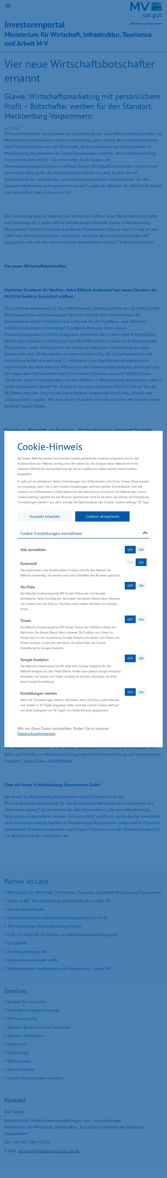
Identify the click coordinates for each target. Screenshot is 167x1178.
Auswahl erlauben (45, 516)
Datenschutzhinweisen (36, 733)
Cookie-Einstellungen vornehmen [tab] (51, 533)
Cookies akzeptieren (102, 516)
